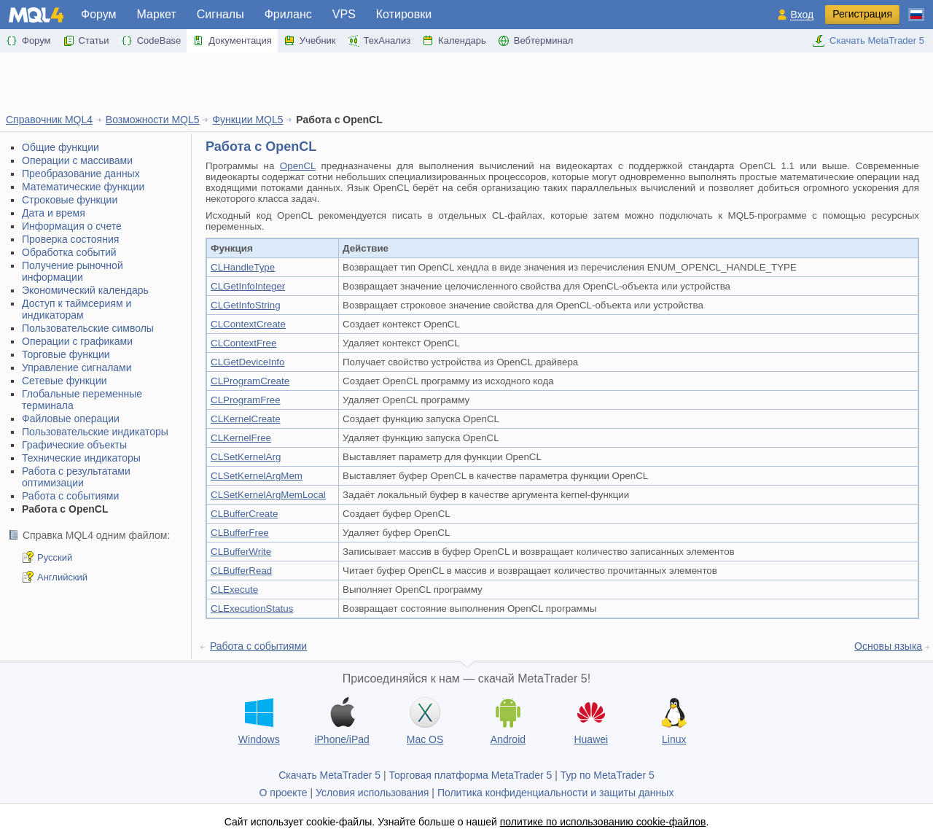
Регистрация (862, 14)
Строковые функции (69, 200)
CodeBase (151, 41)
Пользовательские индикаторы (95, 432)
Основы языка (888, 646)
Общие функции (60, 147)
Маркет (156, 14)
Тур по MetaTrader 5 (608, 775)
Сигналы (220, 14)
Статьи (86, 41)
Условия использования (372, 792)
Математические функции (83, 186)
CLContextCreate (248, 324)
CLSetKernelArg (246, 456)
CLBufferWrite (241, 551)
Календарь (454, 41)
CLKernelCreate (246, 418)
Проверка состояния (70, 239)
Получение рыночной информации (72, 271)
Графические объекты (74, 445)
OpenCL (298, 165)
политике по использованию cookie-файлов (603, 822)
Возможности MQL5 (153, 119)
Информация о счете (72, 226)
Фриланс (288, 14)
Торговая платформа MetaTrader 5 (471, 775)
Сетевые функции (64, 380)
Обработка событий (69, 252)
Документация (232, 41)
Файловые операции (71, 418)
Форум (99, 14)
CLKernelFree (241, 437)
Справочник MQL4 (49, 119)
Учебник (310, 41)
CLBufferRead (241, 570)
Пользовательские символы (88, 328)
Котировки (404, 14)
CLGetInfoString (246, 305)
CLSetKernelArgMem (256, 475)
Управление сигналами (77, 367)
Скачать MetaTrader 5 (868, 40)
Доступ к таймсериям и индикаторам (76, 309)
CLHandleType (243, 267)
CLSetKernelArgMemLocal (268, 494)
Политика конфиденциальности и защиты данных (555, 792)
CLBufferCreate (244, 513)
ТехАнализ (379, 41)
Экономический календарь (85, 290)
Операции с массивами (77, 160)
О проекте (283, 792)
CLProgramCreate (250, 381)
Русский (54, 557)
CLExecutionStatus (252, 608)
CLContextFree (243, 343)
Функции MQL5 (247, 119)
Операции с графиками (77, 341)
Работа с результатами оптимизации (76, 477)
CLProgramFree (246, 399)
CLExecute (234, 589)
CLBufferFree (240, 532)
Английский (62, 577)
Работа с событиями (70, 496)
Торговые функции (66, 354)
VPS (344, 14)
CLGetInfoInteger (248, 286)
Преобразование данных (81, 173)
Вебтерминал (536, 41)
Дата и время (53, 213)
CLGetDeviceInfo (248, 362)
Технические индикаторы (81, 458)
